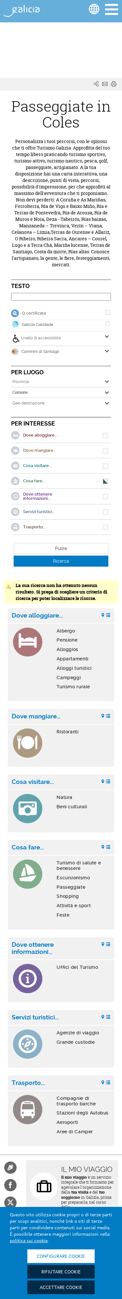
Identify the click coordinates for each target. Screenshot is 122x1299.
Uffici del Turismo (77, 967)
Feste (63, 915)
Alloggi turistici (74, 668)
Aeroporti (67, 1122)
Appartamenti (72, 658)
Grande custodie (76, 1042)
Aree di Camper (75, 1131)
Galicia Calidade (37, 324)
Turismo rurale (73, 686)
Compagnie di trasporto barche (76, 1101)
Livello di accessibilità (36, 339)
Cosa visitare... (33, 782)
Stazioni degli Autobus (83, 1112)
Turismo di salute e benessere (79, 865)
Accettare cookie (61, 1287)
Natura (65, 797)
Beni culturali (72, 806)
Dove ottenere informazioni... (33, 948)
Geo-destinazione (28, 403)
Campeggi (69, 677)
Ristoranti (67, 731)
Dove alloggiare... (37, 615)
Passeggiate (71, 887)
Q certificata (34, 313)
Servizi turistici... (35, 1017)
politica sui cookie (28, 1241)
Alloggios (67, 649)
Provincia (20, 381)
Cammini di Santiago (35, 351)
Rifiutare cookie (61, 1272)
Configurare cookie (61, 1256)
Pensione (67, 640)
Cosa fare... (28, 847)
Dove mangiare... (36, 716)
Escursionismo (73, 877)
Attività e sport (74, 905)
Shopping (68, 896)
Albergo (66, 630)
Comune (20, 392)
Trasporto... (28, 1083)
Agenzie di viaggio (78, 1032)
